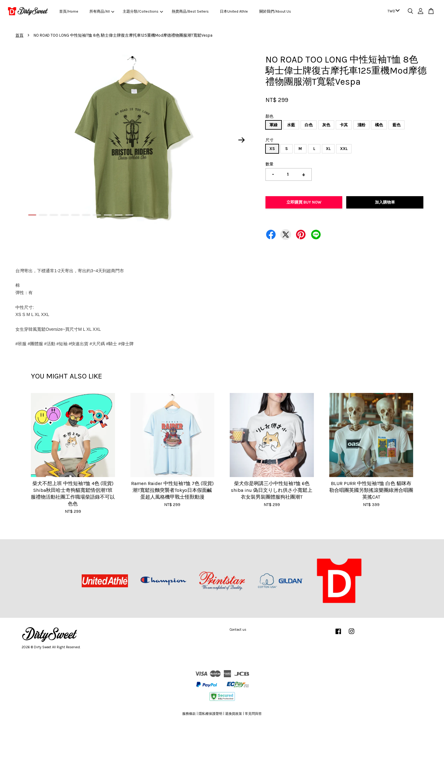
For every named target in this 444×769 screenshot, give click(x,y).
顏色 (269, 116)
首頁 (19, 35)
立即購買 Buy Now (303, 202)
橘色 (379, 125)
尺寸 (269, 140)
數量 (269, 164)
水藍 (291, 125)
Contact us (238, 630)
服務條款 (189, 714)
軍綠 (273, 125)
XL (328, 148)
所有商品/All (101, 11)
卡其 (344, 125)
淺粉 (361, 125)
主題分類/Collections (143, 11)
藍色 (397, 125)
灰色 (326, 125)
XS (272, 148)
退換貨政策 (233, 714)
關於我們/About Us (275, 11)
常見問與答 (253, 714)
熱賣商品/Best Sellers (190, 11)
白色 (309, 125)
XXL (343, 148)
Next (241, 140)
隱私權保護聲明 (210, 714)
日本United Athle (234, 11)
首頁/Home (68, 11)
